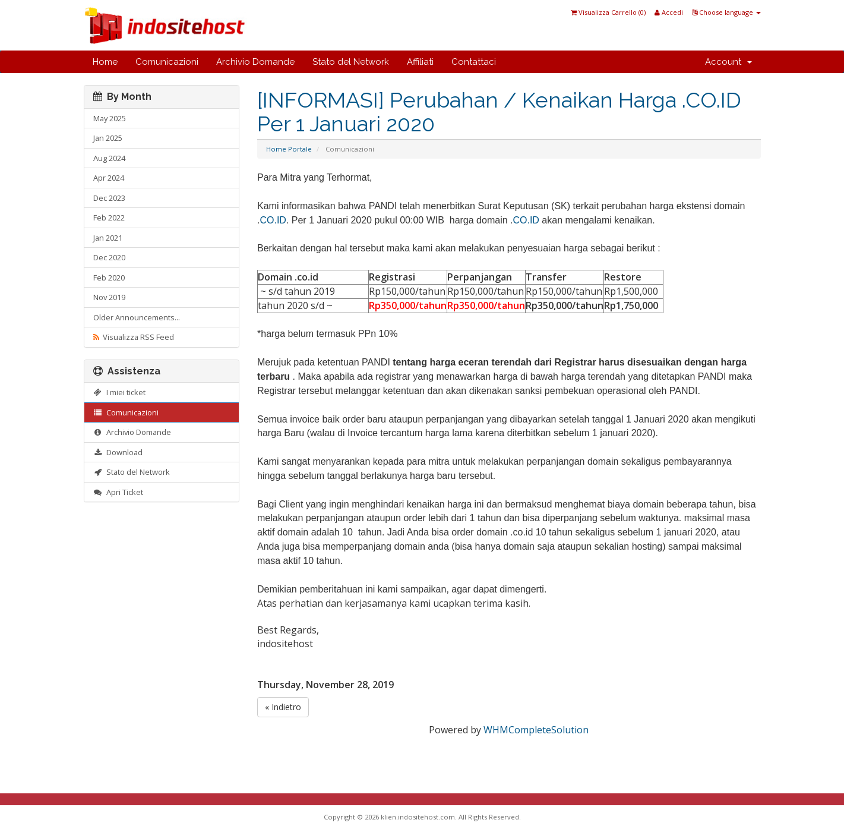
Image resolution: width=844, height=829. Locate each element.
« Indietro (283, 707)
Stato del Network (350, 61)
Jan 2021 (107, 237)
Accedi (669, 12)
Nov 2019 (109, 297)
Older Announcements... (136, 317)
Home (105, 61)
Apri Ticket (118, 492)
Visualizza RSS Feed (133, 337)
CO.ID (273, 220)
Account (728, 61)
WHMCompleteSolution (536, 729)
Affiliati (420, 61)
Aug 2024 (109, 158)
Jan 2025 (107, 138)
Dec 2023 (109, 198)
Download (118, 452)
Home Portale (289, 148)
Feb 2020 (109, 277)
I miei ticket (119, 392)
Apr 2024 (108, 177)
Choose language (726, 12)
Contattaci (473, 61)
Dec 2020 (109, 257)
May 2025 (109, 118)
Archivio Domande (255, 61)
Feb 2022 (109, 217)
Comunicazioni (166, 61)
